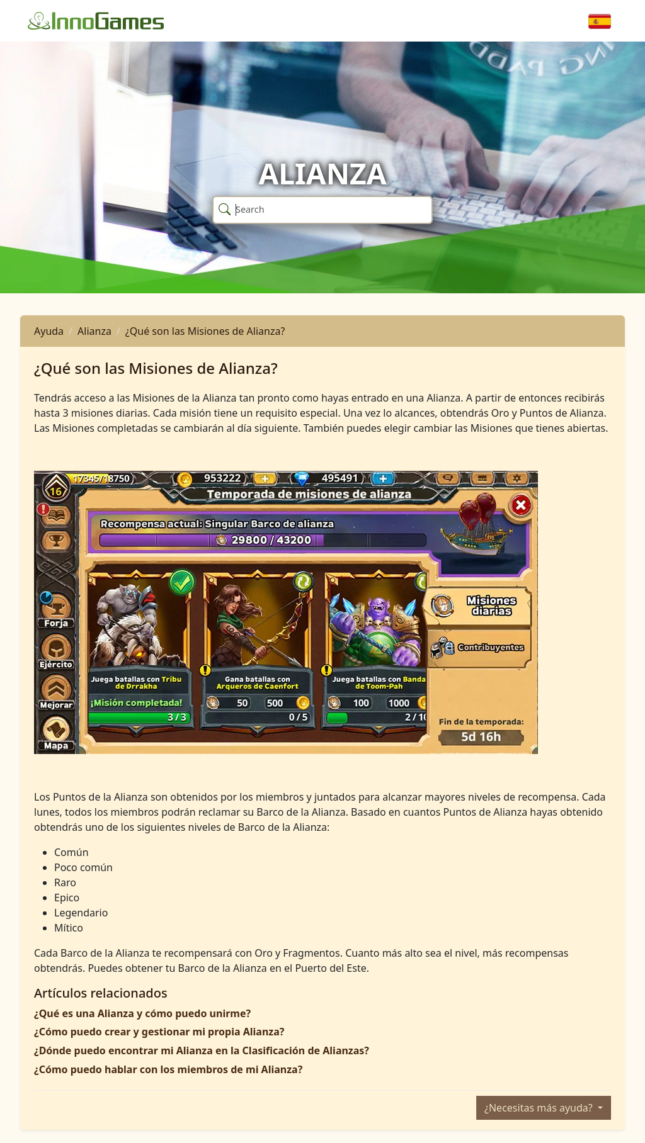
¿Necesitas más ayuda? (539, 1108)
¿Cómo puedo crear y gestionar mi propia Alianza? (159, 1032)
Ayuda (49, 331)
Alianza (94, 331)
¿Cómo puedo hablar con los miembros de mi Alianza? (168, 1069)
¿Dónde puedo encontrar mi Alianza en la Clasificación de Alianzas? (201, 1050)
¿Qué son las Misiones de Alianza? (205, 331)
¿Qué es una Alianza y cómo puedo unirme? (142, 1013)
